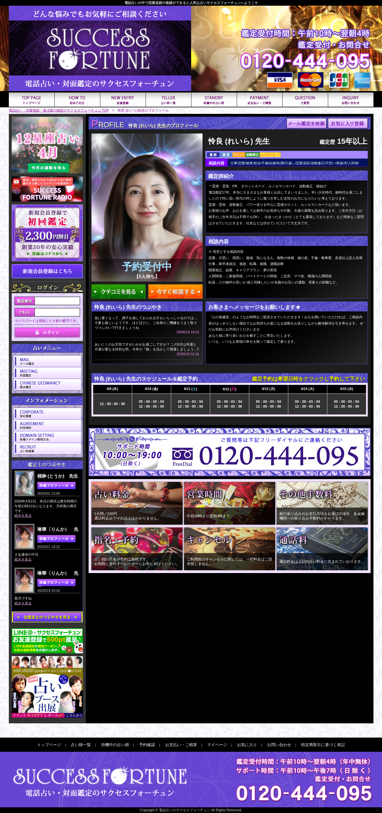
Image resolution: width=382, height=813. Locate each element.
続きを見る (23, 516)
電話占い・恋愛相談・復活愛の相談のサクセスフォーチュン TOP (59, 110)
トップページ (49, 744)
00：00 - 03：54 (151, 402)
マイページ (217, 744)
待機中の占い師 (115, 744)
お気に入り (247, 744)
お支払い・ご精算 (181, 744)
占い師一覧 (81, 744)
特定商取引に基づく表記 (323, 744)
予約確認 (147, 744)
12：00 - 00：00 (112, 404)
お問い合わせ (279, 744)
